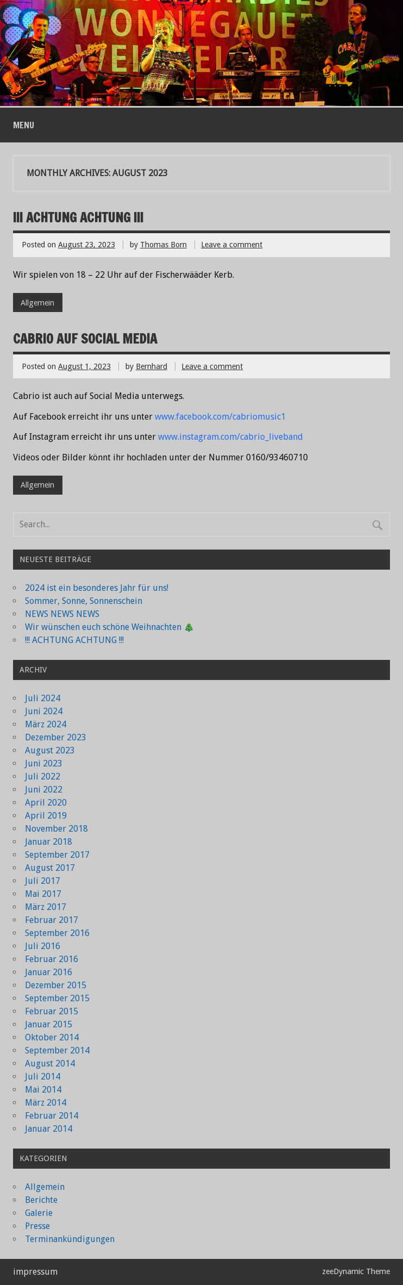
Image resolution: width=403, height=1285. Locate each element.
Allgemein (37, 302)
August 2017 (50, 868)
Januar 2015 (48, 1024)
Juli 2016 (42, 946)
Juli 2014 (42, 1076)
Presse (37, 1226)
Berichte (41, 1200)
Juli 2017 (42, 881)
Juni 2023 (43, 763)
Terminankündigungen (70, 1239)
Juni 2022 (43, 789)
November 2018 (56, 829)
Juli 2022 (42, 776)
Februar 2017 (51, 920)
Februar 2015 (51, 1011)
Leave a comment (231, 244)
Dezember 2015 (55, 985)
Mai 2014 (43, 1089)
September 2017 (57, 855)
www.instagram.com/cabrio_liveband (230, 437)
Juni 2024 (43, 711)
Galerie (39, 1213)
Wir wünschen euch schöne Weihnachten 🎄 (109, 627)
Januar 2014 (48, 1129)
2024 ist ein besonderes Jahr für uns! (96, 588)
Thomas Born (163, 244)
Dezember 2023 (55, 737)
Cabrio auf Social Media (85, 338)
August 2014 (50, 1063)
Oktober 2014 (52, 1037)
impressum (35, 1272)
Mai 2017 (43, 894)
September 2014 (57, 1050)
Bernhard (151, 366)
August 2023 (50, 750)
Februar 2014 (51, 1116)
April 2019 (46, 815)
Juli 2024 (42, 698)
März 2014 (45, 1102)
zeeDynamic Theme (356, 1271)
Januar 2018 (48, 842)
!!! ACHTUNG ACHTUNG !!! (78, 217)
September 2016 (57, 933)
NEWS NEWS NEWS (62, 614)
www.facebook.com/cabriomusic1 (220, 416)
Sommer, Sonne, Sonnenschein (83, 601)
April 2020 (46, 802)
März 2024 (45, 724)
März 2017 (45, 907)
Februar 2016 (51, 959)
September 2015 (57, 998)
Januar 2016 (48, 972)
